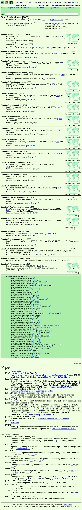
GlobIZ (64, 26)
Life (16, 2)
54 (72, 465)
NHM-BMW (20, 25)
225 (55, 53)
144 (56, 477)
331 (72, 471)
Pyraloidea (51, 2)
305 (29, 479)
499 (76, 493)
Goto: (39, 14)
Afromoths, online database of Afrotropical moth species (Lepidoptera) (38, 375)
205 (62, 75)
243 (60, 471)
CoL (31, 23)
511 (63, 241)
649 (57, 25)
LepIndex (17, 23)
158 (12, 479)
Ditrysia (42, 2)
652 (61, 63)
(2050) (43, 96)
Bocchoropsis (27, 8)
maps (75, 43)
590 (31, 461)
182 (39, 479)
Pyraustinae (73, 2)
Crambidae (62, 2)
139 (33, 455)
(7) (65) (48, 241)
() (55, 8)
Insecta (23, 2)
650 (63, 199)
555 (12, 467)
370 (52, 37)
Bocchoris (40, 8)
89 (72, 477)
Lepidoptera (32, 2)
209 (26, 489)
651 (7, 211)
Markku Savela (67, 505)
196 (66, 479)
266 (58, 107)
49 (69, 199)
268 (59, 188)
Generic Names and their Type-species (53, 419)
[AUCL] (63, 28)
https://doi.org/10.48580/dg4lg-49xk (43, 415)
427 (27, 473)
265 (57, 96)
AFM (51, 255)
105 (15, 489)
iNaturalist (10, 25)
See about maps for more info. (64, 429)
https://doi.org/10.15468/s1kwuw (57, 377)
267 (58, 153)
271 (43, 20)
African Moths (16, 371)
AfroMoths (25, 23)
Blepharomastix (13, 8)
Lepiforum (15, 401)
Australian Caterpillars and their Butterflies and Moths (32, 391)
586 (49, 234)
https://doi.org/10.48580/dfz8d (62, 387)
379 (16, 473)
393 (56, 479)
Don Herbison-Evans (71, 48)
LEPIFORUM (57, 48)
